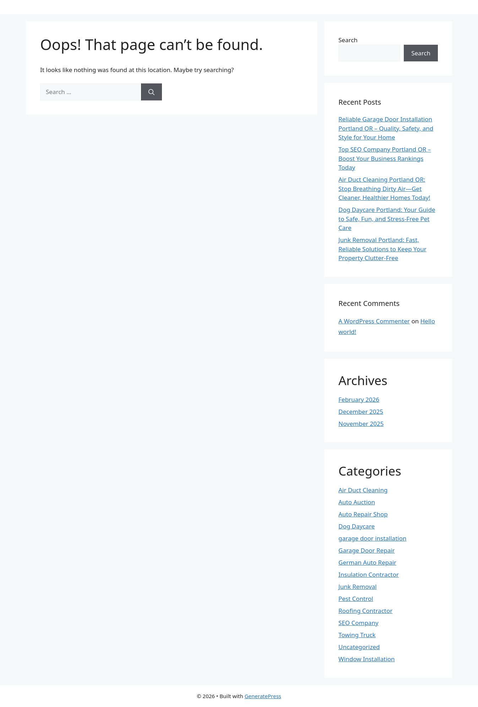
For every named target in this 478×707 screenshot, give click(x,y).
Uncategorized (359, 647)
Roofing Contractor (365, 611)
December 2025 (360, 411)
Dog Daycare (356, 526)
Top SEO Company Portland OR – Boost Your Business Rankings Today (384, 158)
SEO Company (358, 623)
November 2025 (361, 424)
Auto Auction (356, 502)
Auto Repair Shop (363, 514)
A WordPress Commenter (374, 321)
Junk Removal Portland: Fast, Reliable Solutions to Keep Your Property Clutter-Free (382, 249)
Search (348, 40)
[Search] (151, 91)
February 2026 (358, 399)
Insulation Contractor (368, 574)
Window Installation (366, 659)
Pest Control (355, 598)
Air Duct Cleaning (362, 490)
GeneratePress (263, 696)
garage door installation (372, 538)
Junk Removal (357, 586)
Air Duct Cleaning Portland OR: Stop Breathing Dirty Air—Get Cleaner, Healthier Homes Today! (384, 188)
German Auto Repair (367, 562)
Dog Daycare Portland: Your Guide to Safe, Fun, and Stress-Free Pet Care (386, 218)
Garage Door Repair (366, 550)
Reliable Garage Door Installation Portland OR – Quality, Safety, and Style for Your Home (385, 128)
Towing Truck (357, 635)
